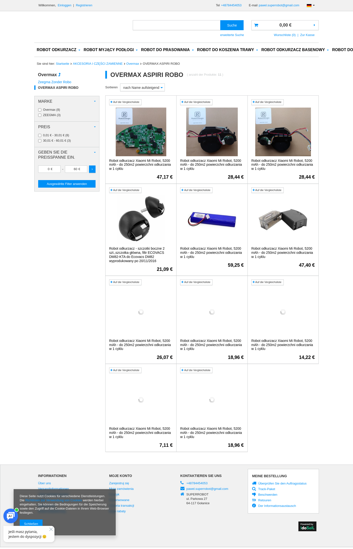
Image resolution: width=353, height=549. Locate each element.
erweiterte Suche (232, 35)
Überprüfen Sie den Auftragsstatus (282, 483)
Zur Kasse (307, 35)
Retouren (264, 500)
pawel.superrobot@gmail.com (279, 5)
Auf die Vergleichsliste (124, 102)
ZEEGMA (49, 115)
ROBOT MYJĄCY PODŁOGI (109, 50)
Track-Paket (266, 489)
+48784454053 (231, 5)
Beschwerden (267, 495)
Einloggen (65, 5)
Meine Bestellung (269, 476)
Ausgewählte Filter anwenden (67, 184)
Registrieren (84, 5)
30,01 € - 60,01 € (54, 141)
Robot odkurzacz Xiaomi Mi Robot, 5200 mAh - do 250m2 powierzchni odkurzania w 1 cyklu (140, 165)
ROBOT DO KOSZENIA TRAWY (225, 50)
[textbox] (177, 25)
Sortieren (111, 87)
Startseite (62, 64)
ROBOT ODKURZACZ (56, 50)
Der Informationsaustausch (277, 506)
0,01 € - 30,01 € (53, 135)
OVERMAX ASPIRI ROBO (58, 88)
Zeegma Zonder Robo (54, 82)
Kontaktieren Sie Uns (201, 476)
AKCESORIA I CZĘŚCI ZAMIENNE (98, 64)
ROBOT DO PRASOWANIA (165, 50)
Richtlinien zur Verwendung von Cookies (53, 500)
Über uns (44, 483)
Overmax (132, 64)
